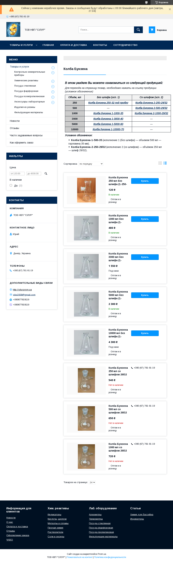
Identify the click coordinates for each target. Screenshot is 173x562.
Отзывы (14, 128)
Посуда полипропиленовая (29, 96)
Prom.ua (102, 554)
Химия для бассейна (141, 514)
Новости (15, 120)
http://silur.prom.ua (22, 289)
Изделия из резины (24, 107)
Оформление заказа (17, 535)
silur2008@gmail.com (24, 294)
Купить (145, 181)
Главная (48, 45)
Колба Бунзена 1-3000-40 (108, 118)
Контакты (100, 45)
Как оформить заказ (21, 142)
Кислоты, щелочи (57, 519)
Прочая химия (55, 527)
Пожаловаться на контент (80, 557)
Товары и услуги (21, 45)
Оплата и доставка (73, 45)
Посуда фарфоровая (26, 91)
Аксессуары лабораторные (29, 101)
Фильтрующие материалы (28, 112)
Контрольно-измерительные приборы (29, 73)
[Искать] (138, 29)
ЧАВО (9, 539)
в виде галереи (160, 163)
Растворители (55, 532)
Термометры (96, 519)
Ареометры (95, 514)
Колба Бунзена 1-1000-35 (108, 113)
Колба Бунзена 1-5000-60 (108, 124)
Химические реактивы (26, 80)
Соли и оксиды (56, 536)
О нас (9, 522)
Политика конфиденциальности (110, 557)
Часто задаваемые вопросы (26, 135)
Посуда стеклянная (25, 85)
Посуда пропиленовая (101, 532)
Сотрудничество (125, 45)
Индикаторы (54, 514)
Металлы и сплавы (58, 523)
